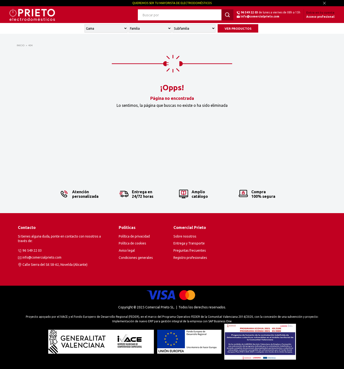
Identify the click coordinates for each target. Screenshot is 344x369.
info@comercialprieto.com (260, 16)
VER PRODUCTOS (238, 28)
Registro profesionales (190, 258)
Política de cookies (132, 243)
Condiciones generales (136, 258)
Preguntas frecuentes (189, 250)
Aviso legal (127, 250)
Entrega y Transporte (189, 243)
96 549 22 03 (249, 12)
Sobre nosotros (184, 236)
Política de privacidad (134, 236)
